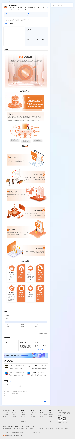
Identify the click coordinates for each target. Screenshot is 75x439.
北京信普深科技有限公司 (20, 377)
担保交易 (12, 31)
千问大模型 (14, 424)
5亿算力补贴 (42, 430)
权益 (22, 1)
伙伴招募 (31, 8)
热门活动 (27, 8)
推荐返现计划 (42, 432)
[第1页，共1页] (45, 414)
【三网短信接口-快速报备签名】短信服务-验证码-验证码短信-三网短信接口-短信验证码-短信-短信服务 (12, 384)
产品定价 (23, 430)
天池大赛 (32, 430)
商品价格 (12, 36)
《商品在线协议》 (38, 360)
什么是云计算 (5, 424)
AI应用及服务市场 (12, 8)
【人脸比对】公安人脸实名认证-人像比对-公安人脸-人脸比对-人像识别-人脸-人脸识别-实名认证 (34, 384)
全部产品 (23, 424)
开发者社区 (33, 428)
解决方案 (19, 1)
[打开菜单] (2, 2)
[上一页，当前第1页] (43, 414)
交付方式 (28, 45)
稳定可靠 (4, 430)
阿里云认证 (33, 432)
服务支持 (18, 36)
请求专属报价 (68, 41)
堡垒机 (10, 13)
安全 (7, 13)
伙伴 (32, 1)
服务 (34, 1)
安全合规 (4, 432)
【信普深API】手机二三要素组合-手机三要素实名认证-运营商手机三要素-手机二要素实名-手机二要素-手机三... (12, 377)
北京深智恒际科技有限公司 (20, 384)
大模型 (12, 1)
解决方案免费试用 (43, 426)
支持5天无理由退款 (23, 31)
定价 (25, 1)
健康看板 (50, 432)
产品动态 (23, 428)
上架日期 (28, 49)
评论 (24, 36)
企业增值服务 (51, 426)
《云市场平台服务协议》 (39, 361)
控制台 (65, 1)
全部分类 (3, 13)
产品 (15, 1)
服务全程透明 (17, 31)
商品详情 (5, 36)
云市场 (28, 1)
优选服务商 (29, 31)
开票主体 (28, 51)
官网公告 (50, 430)
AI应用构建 (14, 428)
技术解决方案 (33, 424)
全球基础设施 (5, 426)
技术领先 (4, 428)
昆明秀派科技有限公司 (42, 377)
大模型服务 (14, 426)
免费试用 (23, 426)
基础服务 (50, 424)
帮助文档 (32, 426)
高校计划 (41, 428)
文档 (60, 1)
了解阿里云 (39, 1)
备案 (62, 1)
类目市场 (18, 8)
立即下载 (7, 358)
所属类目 (28, 47)
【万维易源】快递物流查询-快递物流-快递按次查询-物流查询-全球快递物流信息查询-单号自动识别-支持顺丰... (34, 377)
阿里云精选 (22, 8)
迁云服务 (50, 428)
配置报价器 (23, 432)
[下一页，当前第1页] (46, 414)
